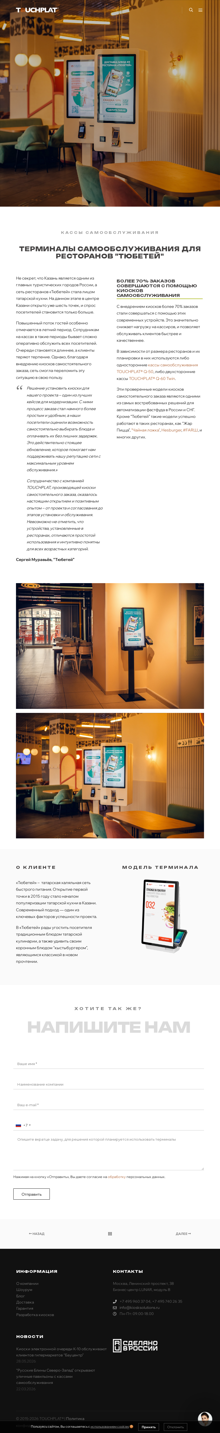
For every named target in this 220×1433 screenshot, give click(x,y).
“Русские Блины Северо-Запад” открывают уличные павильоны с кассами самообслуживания (55, 1376)
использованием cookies (110, 1426)
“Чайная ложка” (145, 430)
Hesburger (171, 430)
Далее (183, 1234)
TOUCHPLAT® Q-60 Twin (152, 378)
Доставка (25, 1302)
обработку (117, 1177)
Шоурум (24, 1289)
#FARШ (190, 430)
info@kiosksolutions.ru (136, 1308)
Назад (36, 1234)
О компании (27, 1283)
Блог (20, 1296)
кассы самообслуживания (173, 364)
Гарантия (24, 1308)
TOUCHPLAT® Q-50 (135, 371)
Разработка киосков (35, 1314)
